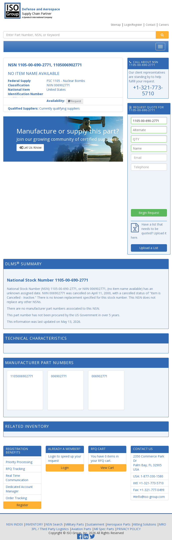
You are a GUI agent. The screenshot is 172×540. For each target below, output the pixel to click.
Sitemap (116, 25)
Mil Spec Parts (104, 529)
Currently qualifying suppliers (44, 108)
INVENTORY (34, 524)
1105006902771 (21, 376)
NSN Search (54, 524)
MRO (162, 524)
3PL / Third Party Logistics (50, 529)
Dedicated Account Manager (19, 489)
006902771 (59, 376)
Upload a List (148, 248)
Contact (150, 25)
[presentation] (149, 188)
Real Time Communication (17, 477)
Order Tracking (16, 498)
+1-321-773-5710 (148, 90)
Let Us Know (30, 147)
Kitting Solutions (144, 524)
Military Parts (74, 524)
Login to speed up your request (64, 458)
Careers (164, 25)
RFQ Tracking (15, 469)
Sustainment (95, 524)
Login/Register (133, 25)
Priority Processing (19, 462)
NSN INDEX (14, 524)
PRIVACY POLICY (129, 529)
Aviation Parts (81, 529)
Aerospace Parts (118, 524)
